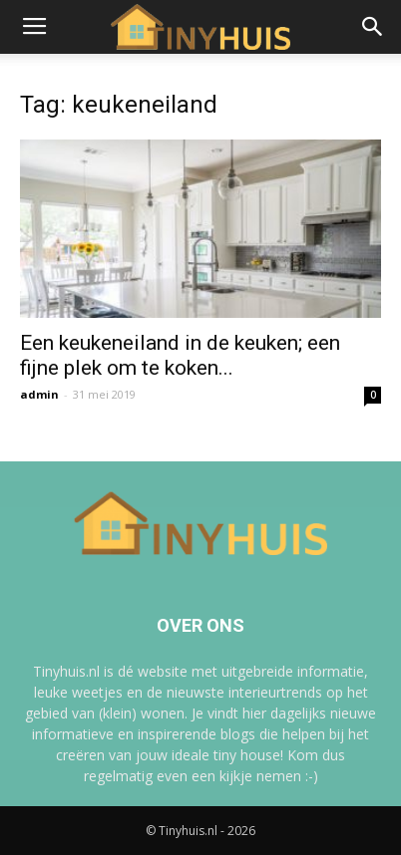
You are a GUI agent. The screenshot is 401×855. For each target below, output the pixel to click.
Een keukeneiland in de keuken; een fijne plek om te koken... (180, 355)
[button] (373, 27)
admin (39, 394)
